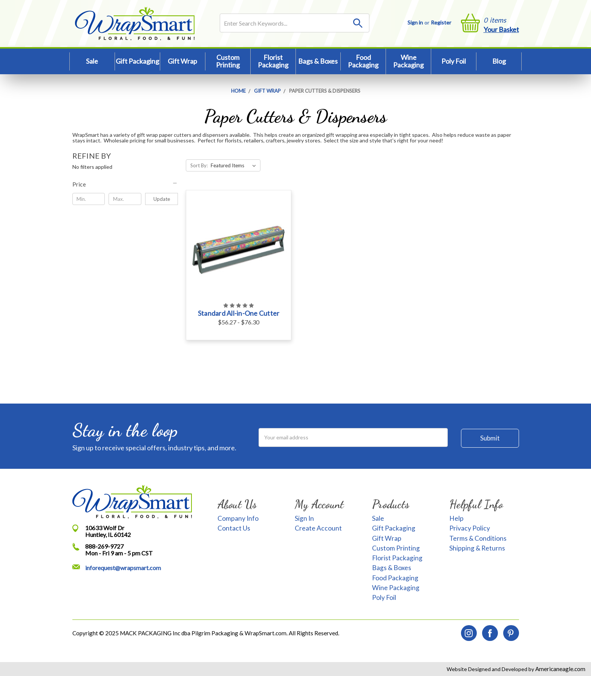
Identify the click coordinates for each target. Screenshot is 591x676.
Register (441, 22)
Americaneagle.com (559, 668)
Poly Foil (453, 61)
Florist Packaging (273, 61)
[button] (125, 184)
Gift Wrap (182, 61)
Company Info (238, 518)
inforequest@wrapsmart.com (123, 567)
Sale (92, 61)
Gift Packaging (137, 61)
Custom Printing (228, 61)
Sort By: (199, 165)
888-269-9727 (104, 546)
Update (161, 199)
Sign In (304, 518)
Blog (499, 61)
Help (456, 518)
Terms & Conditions (478, 538)
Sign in (415, 22)
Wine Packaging (408, 61)
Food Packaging (363, 61)
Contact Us (233, 528)
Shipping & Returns (477, 548)
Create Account (318, 528)
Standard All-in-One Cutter (239, 313)
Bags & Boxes (318, 61)
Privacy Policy (469, 528)
